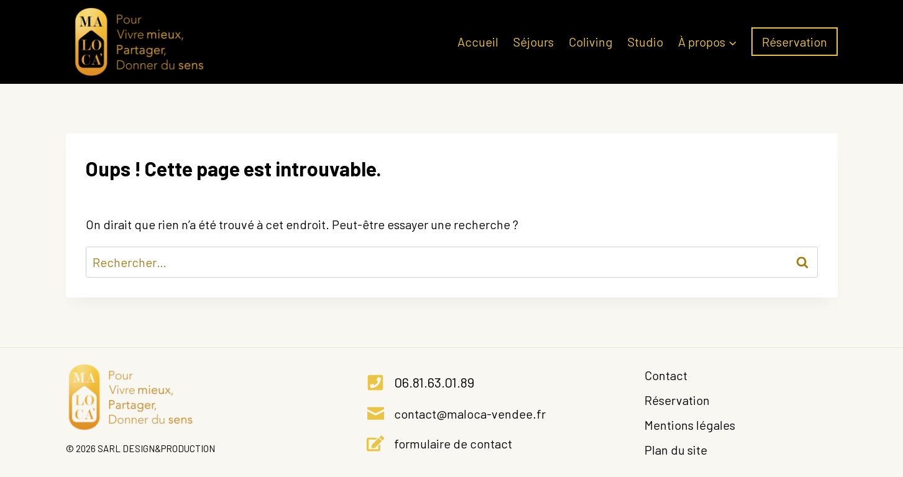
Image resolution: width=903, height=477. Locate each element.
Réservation (794, 41)
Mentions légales (689, 424)
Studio (645, 41)
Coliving (591, 41)
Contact (665, 375)
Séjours (533, 41)
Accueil (477, 41)
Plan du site (675, 449)
